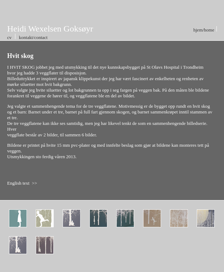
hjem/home (204, 30)
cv (10, 37)
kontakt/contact (33, 37)
